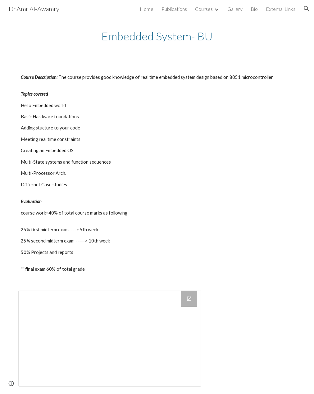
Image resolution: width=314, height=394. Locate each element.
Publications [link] (174, 9)
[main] (157, 36)
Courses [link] (204, 9)
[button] (306, 8)
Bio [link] (254, 9)
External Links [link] (280, 9)
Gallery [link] (235, 9)
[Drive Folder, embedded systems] (109, 339)
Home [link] (146, 9)
